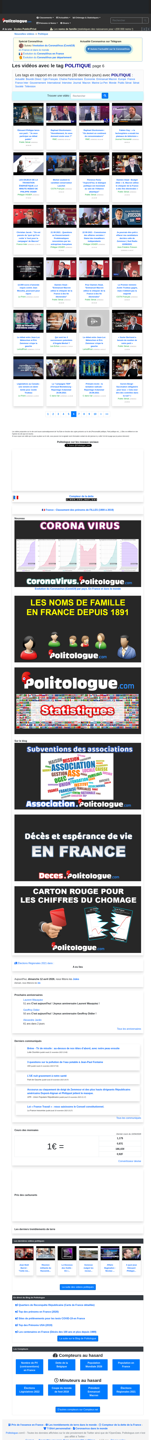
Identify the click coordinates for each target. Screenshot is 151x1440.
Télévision (30, 86)
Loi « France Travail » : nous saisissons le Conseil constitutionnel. (65, 1106)
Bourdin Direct (33, 79)
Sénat (136, 82)
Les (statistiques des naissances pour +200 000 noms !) (92, 29)
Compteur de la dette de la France (120, 1425)
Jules (76, 979)
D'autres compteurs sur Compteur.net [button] (78, 1409)
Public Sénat (125, 82)
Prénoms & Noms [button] (46, 23)
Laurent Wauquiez (33, 1000)
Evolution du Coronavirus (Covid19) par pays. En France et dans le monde (77, 555)
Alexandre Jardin (32, 1020)
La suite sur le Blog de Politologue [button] (77, 1338)
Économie (89, 79)
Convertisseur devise (129, 1161)
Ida (39, 983)
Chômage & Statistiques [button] (86, 17)
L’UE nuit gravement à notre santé (47, 1076)
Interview (67, 82)
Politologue (12, 1433)
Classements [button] (44, 17)
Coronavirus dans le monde (90, 1428)
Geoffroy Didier (31, 1010)
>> (106, 414)
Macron (86, 82)
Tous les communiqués (128, 1118)
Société (19, 86)
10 (95, 414)
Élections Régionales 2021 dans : (34, 963)
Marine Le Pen (100, 82)
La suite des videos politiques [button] (78, 1287)
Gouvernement (38, 82)
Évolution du (43, 53)
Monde (112, 82)
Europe (122, 79)
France (131, 79)
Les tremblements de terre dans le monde (71, 1425)
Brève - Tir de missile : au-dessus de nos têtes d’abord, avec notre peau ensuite (73, 1048)
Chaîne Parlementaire (71, 79)
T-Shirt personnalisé (56, 1428)
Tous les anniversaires (129, 1029)
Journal (77, 82)
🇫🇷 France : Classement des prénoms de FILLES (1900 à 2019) (78, 510)
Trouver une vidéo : (59, 95)
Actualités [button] (62, 17)
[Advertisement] (75, 7)
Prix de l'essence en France (25, 1425)
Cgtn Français (50, 79)
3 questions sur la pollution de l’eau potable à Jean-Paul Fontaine (65, 1062)
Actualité (20, 79)
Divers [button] (64, 23)
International (54, 82)
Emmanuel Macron (107, 79)
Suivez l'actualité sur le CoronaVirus (108, 48)
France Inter (21, 82)
